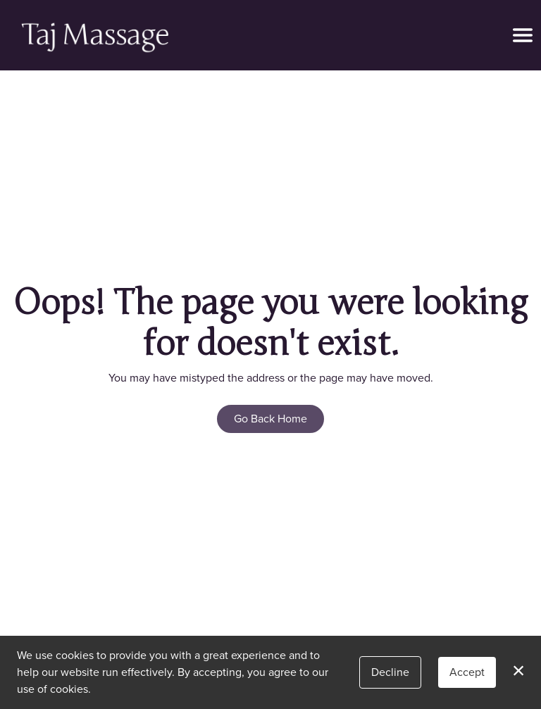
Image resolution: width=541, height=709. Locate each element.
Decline (390, 672)
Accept (467, 672)
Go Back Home (270, 418)
